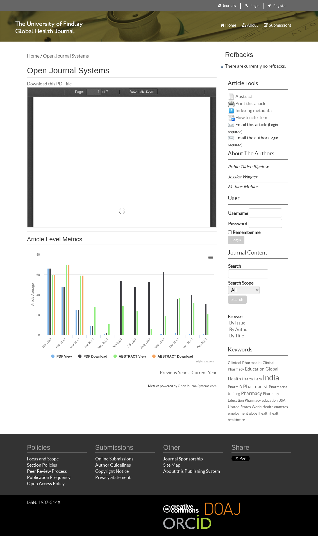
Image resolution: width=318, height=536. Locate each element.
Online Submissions (114, 458)
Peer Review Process (47, 471)
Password (237, 223)
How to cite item (251, 117)
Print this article (250, 103)
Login (252, 6)
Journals (227, 6)
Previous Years (174, 372)
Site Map (171, 464)
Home (228, 25)
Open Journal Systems (66, 55)
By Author (239, 329)
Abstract (243, 96)
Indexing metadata (253, 110)
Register (277, 6)
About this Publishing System (191, 471)
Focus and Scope (43, 458)
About (250, 25)
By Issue (237, 322)
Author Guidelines (113, 464)
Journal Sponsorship (183, 458)
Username (238, 213)
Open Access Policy (46, 483)
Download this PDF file (49, 83)
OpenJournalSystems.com (197, 386)
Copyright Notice (112, 471)
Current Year (204, 372)
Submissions (278, 25)
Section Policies (42, 464)
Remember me (246, 232)
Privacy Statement (113, 477)
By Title (236, 335)
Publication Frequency (49, 477)
